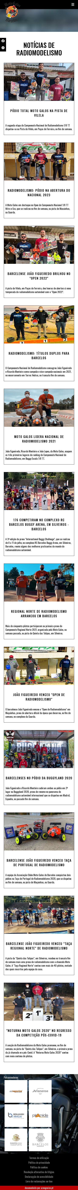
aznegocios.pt (47, 1188)
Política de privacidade (39, 1162)
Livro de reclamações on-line (39, 1181)
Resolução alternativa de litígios (39, 1172)
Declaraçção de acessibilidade (39, 1176)
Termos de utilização (39, 1158)
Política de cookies (39, 1167)
